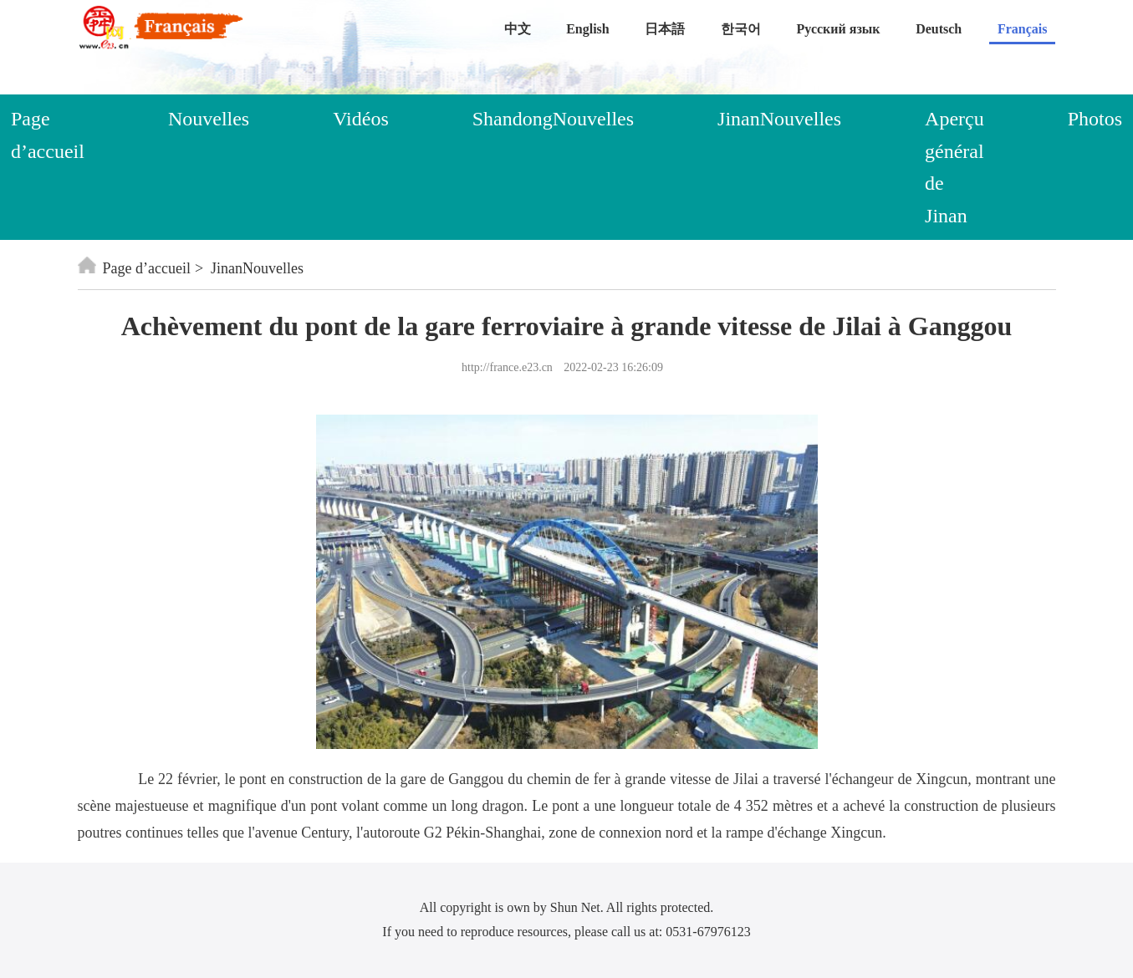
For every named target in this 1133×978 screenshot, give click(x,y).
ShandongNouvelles (553, 119)
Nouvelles (208, 119)
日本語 (665, 29)
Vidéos (361, 119)
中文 (517, 29)
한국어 (741, 29)
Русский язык (838, 29)
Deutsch (939, 29)
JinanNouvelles (779, 119)
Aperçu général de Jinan (954, 167)
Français (1023, 29)
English (588, 29)
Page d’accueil (134, 268)
